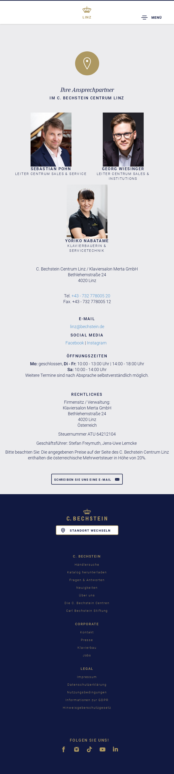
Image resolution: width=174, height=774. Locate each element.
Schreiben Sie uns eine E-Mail (87, 479)
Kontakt (87, 632)
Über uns (87, 595)
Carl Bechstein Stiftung (87, 610)
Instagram (97, 342)
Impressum (87, 677)
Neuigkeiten (86, 587)
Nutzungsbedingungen (87, 692)
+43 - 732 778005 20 (90, 295)
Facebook (74, 342)
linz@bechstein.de (87, 326)
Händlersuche (87, 564)
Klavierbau (87, 647)
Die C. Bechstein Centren (87, 603)
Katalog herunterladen (87, 572)
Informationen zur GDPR (87, 700)
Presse (87, 640)
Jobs (87, 655)
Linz (87, 17)
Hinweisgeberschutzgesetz (87, 707)
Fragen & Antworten (86, 580)
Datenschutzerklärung (87, 684)
